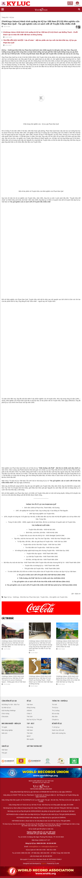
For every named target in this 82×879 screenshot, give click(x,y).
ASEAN (29, 710)
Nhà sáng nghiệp (7, 730)
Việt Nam (30, 704)
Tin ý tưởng (55, 710)
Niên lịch (4, 733)
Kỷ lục (12, 17)
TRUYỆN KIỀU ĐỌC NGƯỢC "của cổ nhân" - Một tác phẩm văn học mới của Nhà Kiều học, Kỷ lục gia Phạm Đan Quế (40, 41)
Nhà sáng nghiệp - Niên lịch (11, 724)
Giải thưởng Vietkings (9, 710)
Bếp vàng (30, 727)
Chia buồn (5, 716)
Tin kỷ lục (55, 707)
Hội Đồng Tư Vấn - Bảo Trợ (10, 704)
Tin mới (54, 704)
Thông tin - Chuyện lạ (59, 701)
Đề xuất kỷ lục (57, 724)
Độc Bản (55, 716)
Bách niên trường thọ (59, 733)
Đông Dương (31, 707)
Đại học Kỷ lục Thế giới (34, 719)
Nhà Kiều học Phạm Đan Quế (29, 597)
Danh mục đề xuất (58, 730)
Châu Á (29, 713)
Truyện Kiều (44, 597)
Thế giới (4, 753)
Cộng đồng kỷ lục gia (9, 701)
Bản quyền (30, 739)
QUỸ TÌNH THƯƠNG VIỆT (34, 746)
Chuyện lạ (55, 719)
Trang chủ (5, 17)
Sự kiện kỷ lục (6, 707)
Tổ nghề (4, 727)
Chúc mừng (5, 713)
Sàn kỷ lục (5, 746)
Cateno (43, 863)
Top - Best (30, 724)
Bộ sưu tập (55, 713)
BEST (29, 736)
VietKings (16, 597)
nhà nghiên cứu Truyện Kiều (58, 597)
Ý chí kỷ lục (56, 727)
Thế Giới (29, 716)
